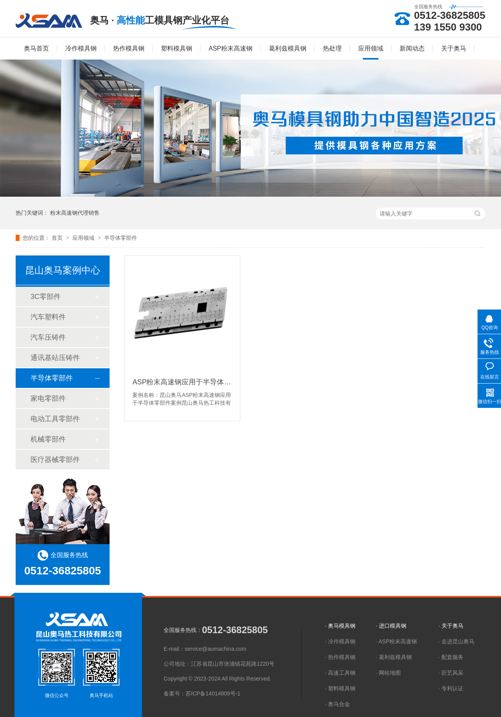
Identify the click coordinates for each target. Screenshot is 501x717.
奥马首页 (36, 48)
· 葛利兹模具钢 (394, 657)
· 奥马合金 (337, 704)
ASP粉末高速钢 (230, 48)
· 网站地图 (388, 673)
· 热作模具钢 (340, 657)
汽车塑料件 (48, 317)
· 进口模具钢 (391, 626)
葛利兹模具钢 (287, 48)
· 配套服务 (450, 657)
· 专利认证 (450, 688)
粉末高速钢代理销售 (74, 213)
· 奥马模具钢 (340, 626)
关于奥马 (453, 48)
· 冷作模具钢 (340, 641)
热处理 (332, 48)
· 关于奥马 (450, 626)
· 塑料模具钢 (340, 688)
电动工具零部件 (55, 419)
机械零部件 (48, 439)
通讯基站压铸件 (55, 358)
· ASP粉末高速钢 (396, 641)
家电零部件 (48, 398)
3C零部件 (46, 297)
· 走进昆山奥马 (456, 641)
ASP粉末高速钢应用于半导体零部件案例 (182, 382)
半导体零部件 (120, 238)
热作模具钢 (128, 48)
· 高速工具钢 (340, 673)
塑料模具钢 (176, 48)
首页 (58, 238)
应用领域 (370, 48)
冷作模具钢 (81, 48)
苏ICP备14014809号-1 (213, 693)
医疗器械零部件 (55, 460)
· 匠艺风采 (450, 673)
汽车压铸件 (48, 337)
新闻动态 (412, 48)
